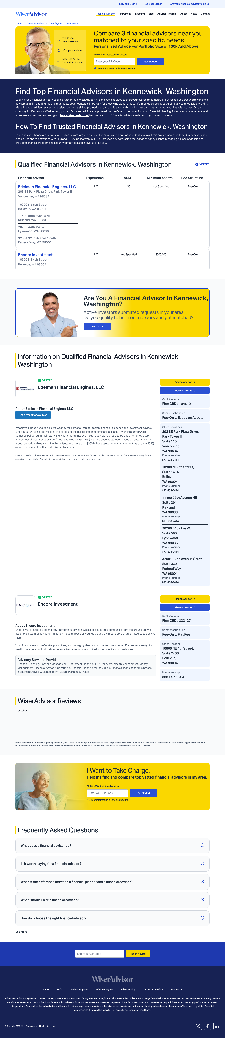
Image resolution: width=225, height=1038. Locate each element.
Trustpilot (21, 710)
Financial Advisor (105, 13)
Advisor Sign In (153, 3)
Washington (55, 23)
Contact (205, 13)
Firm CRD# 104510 (176, 404)
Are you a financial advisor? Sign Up (190, 3)
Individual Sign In (128, 3)
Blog (151, 13)
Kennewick (72, 23)
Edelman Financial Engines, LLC (47, 187)
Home (18, 23)
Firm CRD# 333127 (176, 620)
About (183, 13)
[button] (112, 845)
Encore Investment (35, 255)
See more (21, 931)
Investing (140, 13)
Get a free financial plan (33, 415)
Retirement (125, 13)
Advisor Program (167, 13)
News (194, 13)
